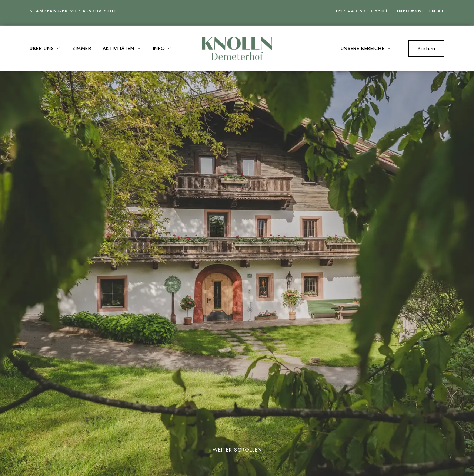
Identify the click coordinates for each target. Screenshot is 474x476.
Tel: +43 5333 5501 (361, 11)
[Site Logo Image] (237, 48)
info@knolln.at (420, 11)
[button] (426, 48)
